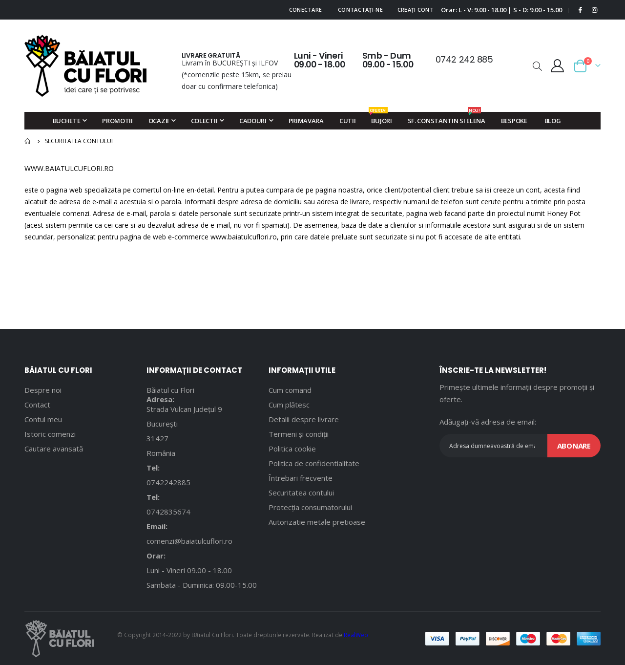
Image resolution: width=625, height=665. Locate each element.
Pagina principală (27, 141)
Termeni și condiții (299, 434)
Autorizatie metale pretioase (317, 522)
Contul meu (43, 419)
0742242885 (168, 482)
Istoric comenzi (50, 434)
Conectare (305, 9)
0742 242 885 (464, 59)
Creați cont (415, 9)
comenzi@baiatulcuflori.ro (189, 541)
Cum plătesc (289, 404)
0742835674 (168, 511)
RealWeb (356, 635)
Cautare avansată (53, 448)
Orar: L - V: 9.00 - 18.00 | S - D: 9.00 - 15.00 (501, 9)
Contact (37, 404)
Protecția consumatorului (310, 507)
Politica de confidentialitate (314, 463)
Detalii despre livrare (304, 419)
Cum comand (290, 390)
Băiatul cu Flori (170, 390)
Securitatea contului (301, 492)
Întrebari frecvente (301, 478)
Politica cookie (292, 448)
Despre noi (43, 390)
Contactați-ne (360, 9)
